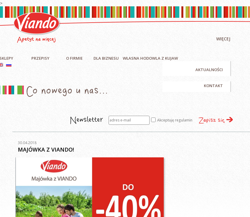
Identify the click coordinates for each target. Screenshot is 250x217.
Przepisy (40, 58)
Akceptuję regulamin (171, 120)
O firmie (74, 58)
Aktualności (209, 69)
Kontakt (213, 85)
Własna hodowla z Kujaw (150, 58)
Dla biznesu (106, 58)
